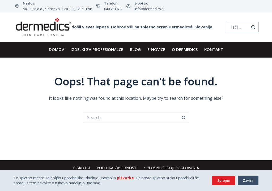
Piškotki (81, 168)
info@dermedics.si (149, 8)
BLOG (135, 49)
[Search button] (253, 27)
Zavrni (248, 180)
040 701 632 (113, 8)
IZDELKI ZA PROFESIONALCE (97, 49)
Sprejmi (223, 180)
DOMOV (56, 49)
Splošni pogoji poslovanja (171, 168)
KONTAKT (213, 49)
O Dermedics (185, 49)
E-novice (156, 49)
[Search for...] (237, 27)
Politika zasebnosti (117, 168)
